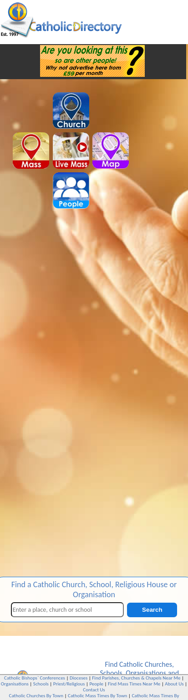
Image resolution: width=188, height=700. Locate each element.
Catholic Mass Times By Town (97, 696)
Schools (111, 673)
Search (152, 609)
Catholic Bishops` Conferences (34, 678)
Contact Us (94, 690)
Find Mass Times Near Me (134, 684)
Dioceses (78, 678)
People (96, 684)
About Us (174, 684)
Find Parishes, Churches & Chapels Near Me (136, 678)
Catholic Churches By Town (36, 696)
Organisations (146, 673)
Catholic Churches (145, 664)
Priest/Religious (69, 684)
